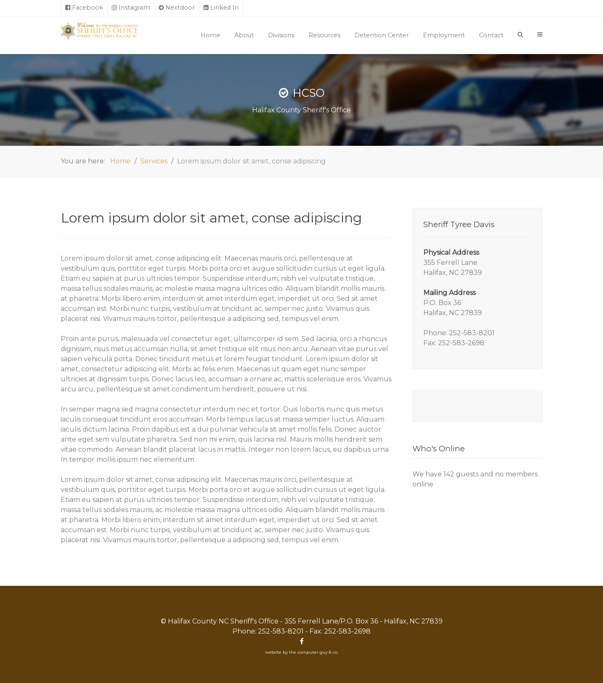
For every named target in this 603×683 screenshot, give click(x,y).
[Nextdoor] (177, 8)
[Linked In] (221, 8)
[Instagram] (131, 8)
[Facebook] (84, 8)
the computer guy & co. (313, 652)
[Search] (520, 34)
